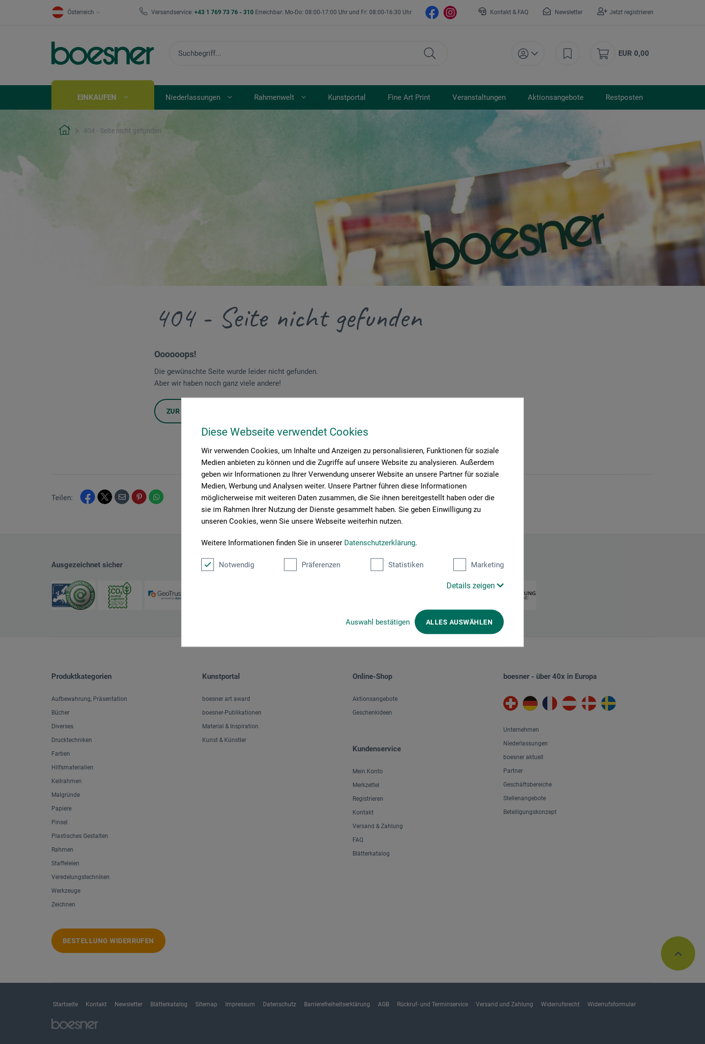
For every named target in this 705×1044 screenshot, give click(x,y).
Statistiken (397, 564)
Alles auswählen (459, 622)
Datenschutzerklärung (379, 542)
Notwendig (227, 564)
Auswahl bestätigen (378, 621)
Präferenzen (312, 564)
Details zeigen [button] (475, 585)
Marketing (478, 564)
